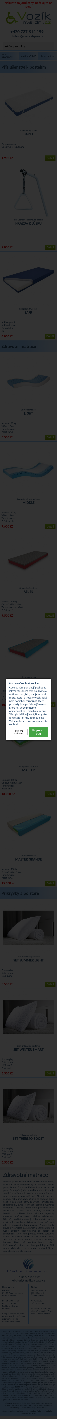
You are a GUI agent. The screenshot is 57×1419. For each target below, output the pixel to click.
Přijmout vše (38, 732)
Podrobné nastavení (18, 732)
